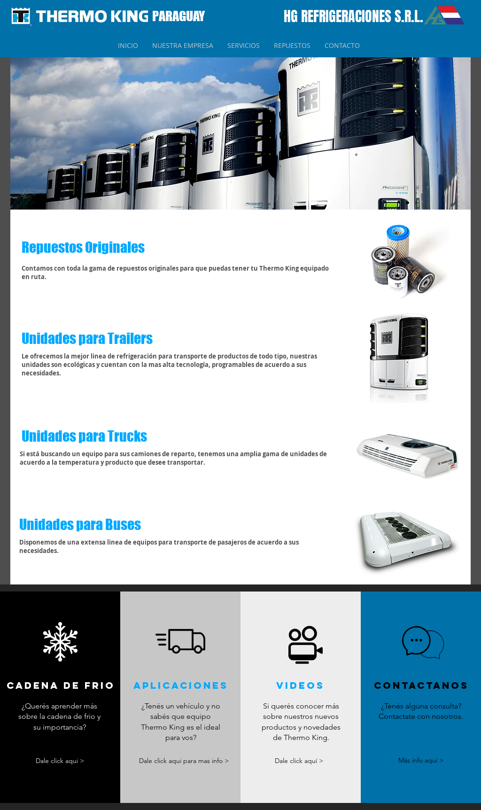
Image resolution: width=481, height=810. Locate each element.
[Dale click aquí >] (299, 761)
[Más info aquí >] (421, 761)
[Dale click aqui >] (60, 761)
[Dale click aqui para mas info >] (184, 761)
